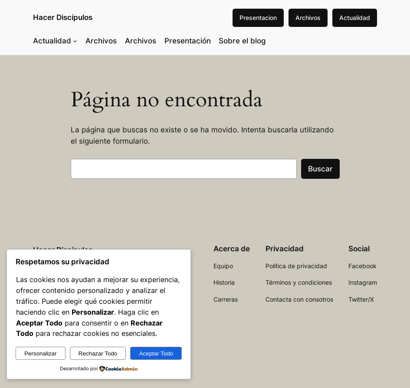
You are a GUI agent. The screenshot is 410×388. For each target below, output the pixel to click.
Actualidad (354, 17)
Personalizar (40, 353)
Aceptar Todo (156, 353)
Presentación (187, 40)
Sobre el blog (242, 40)
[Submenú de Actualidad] (75, 41)
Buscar (320, 168)
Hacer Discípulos (62, 17)
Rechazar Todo (98, 353)
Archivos (308, 17)
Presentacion (258, 17)
